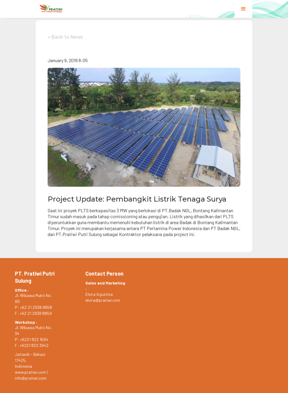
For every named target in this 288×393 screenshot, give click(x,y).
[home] (51, 8)
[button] (243, 9)
